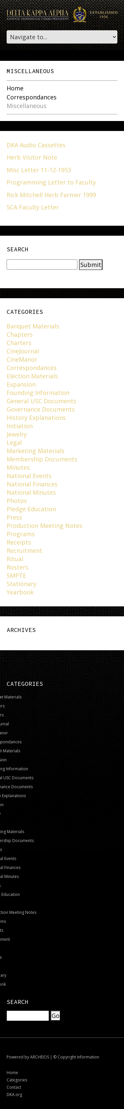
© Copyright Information (76, 1057)
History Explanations (36, 418)
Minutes (18, 467)
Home (15, 88)
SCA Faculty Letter (33, 207)
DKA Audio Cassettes (36, 145)
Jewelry (17, 434)
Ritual (15, 559)
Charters (19, 343)
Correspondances (32, 97)
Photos (17, 501)
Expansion (21, 384)
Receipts (19, 542)
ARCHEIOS (39, 1057)
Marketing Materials (35, 451)
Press (14, 517)
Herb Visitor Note (32, 157)
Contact (14, 1087)
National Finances (32, 484)
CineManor (22, 359)
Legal (14, 442)
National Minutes (31, 492)
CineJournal (23, 351)
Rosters (17, 567)
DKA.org (14, 1094)
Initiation (20, 426)
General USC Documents (41, 401)
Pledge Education (31, 509)
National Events (29, 476)
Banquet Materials (33, 326)
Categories (17, 1080)
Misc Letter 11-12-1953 (39, 170)
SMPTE (16, 575)
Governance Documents (41, 409)
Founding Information (38, 393)
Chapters (20, 334)
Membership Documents (42, 459)
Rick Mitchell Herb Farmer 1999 (51, 195)
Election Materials (32, 376)
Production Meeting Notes (44, 526)
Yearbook (20, 592)
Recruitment (24, 550)
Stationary (21, 584)
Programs (21, 534)
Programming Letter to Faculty (51, 182)
